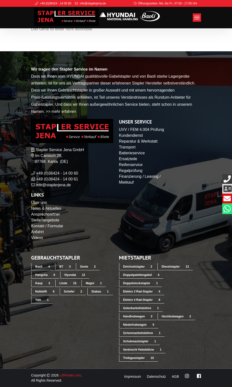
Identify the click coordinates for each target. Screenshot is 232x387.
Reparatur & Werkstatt (138, 141)
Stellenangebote (45, 220)
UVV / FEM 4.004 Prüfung (141, 129)
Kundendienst (131, 135)
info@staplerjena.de (53, 185)
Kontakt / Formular (47, 226)
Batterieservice (132, 153)
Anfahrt (37, 232)
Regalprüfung (130, 170)
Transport (127, 147)
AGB (175, 376)
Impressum (132, 376)
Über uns (39, 202)
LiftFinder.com (70, 375)
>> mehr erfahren (61, 111)
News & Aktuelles (46, 208)
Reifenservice (131, 165)
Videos (37, 238)
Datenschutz (156, 376)
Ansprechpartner (45, 214)
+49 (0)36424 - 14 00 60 (57, 173)
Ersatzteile (128, 159)
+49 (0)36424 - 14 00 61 (57, 179)
